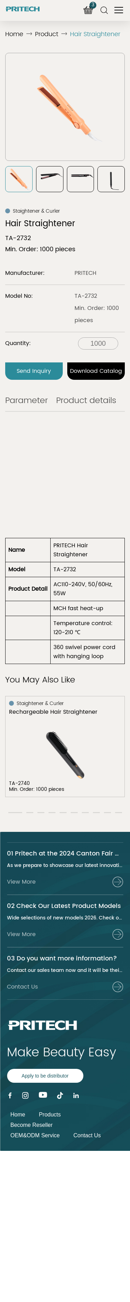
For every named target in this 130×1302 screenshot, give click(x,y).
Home (14, 34)
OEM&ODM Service (35, 1135)
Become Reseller (31, 1125)
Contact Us (87, 1135)
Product (46, 34)
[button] (15, 812)
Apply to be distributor (44, 1076)
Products (50, 1114)
